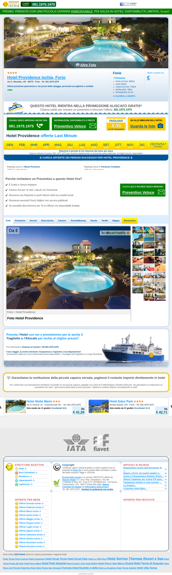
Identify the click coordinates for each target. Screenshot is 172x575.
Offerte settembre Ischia (31, 535)
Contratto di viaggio (72, 487)
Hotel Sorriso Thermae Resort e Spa (135, 558)
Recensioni (130, 220)
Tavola (93, 220)
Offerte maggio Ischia (29, 519)
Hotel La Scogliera (107, 568)
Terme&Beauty (78, 220)
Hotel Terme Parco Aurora (15, 559)
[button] (97, 489)
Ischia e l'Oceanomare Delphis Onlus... (143, 476)
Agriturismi (24, 484)
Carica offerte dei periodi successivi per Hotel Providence (86, 157)
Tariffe (105, 220)
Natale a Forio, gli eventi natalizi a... (142, 473)
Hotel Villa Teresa (147, 568)
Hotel (21, 468)
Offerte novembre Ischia (31, 542)
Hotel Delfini (91, 563)
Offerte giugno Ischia (29, 523)
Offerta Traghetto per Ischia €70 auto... (143, 479)
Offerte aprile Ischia (28, 515)
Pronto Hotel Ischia (71, 477)
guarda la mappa (125, 96)
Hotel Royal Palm (78, 559)
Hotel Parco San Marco (111, 563)
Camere (62, 220)
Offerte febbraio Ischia (30, 507)
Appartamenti (25, 480)
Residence (24, 476)
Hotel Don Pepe (28, 568)
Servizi (33, 220)
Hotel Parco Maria (32, 563)
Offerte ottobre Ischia (29, 538)
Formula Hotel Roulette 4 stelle (80, 568)
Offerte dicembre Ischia (30, 546)
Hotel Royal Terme (56, 559)
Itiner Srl (77, 470)
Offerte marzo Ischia (29, 511)
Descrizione (47, 220)
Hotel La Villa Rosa (97, 559)
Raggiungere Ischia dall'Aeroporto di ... (142, 469)
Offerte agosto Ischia (29, 531)
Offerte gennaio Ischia (30, 503)
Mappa (116, 220)
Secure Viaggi (69, 480)
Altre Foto (88, 65)
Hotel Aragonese (37, 559)
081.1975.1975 (43, 4)
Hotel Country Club (75, 563)
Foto (8, 220)
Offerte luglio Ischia (29, 527)
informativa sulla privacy (97, 487)
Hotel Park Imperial (54, 563)
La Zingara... (129, 485)
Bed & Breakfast (27, 472)
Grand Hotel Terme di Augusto (144, 563)
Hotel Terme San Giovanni (48, 568)
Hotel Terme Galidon (126, 568)
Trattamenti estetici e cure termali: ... (142, 482)
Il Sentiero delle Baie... (135, 488)
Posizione (20, 220)
